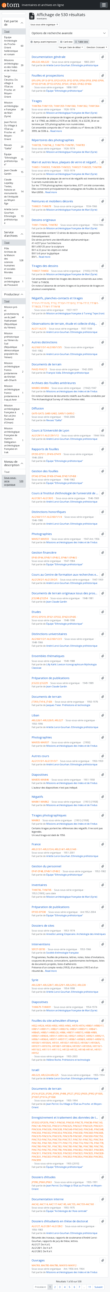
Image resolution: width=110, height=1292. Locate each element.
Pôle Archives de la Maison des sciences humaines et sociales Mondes (13, 260)
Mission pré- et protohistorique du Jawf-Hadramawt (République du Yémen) (13, 317)
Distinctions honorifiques (49, 512)
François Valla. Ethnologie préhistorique (67, 372)
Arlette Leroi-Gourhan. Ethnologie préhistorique (13, 216)
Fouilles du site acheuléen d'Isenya (55, 1020)
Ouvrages (38, 1260)
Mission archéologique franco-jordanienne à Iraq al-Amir (13, 392)
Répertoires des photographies (53, 140)
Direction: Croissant (96, 47)
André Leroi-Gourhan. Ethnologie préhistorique (71, 332)
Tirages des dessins (45, 266)
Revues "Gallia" (13, 146)
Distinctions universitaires (49, 634)
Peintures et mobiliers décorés (52, 201)
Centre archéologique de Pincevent (13, 282)
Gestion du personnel (46, 866)
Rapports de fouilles (45, 449)
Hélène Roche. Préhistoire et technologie (68, 1059)
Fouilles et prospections (48, 75)
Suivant (99, 1287)
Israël (35, 1070)
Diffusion (38, 408)
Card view (66, 41)
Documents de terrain (46, 364)
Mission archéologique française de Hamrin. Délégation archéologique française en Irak (13, 440)
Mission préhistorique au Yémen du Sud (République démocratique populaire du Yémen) (13, 345)
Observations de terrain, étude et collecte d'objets (65, 323)
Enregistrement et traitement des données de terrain (65, 1117)
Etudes (36, 612)
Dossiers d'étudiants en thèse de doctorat (60, 1221)
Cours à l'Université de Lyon (50, 430)
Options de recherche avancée (52, 33)
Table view (81, 41)
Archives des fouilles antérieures (54, 383)
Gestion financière (44, 552)
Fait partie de (11, 22)
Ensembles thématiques (48, 656)
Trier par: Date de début (69, 47)
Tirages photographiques (49, 815)
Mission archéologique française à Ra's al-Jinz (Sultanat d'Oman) (13, 414)
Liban (35, 715)
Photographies (42, 534)
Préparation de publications (50, 678)
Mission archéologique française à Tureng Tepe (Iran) (75, 313)
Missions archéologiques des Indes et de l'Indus (13, 65)
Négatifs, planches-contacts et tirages (57, 298)
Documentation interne (48, 1199)
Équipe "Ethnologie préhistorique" (13, 159)
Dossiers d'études (44, 1177)
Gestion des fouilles (45, 471)
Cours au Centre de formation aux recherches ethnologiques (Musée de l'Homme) (65, 574)
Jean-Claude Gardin (13, 172)
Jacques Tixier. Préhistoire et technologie (68, 705)
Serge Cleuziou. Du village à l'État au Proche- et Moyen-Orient (13, 86)
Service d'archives (11, 234)
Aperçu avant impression (44, 41)
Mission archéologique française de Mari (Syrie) (13, 109)
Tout (6, 31)
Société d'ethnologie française (62, 952)
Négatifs (37, 796)
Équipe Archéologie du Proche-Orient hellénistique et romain (13, 46)
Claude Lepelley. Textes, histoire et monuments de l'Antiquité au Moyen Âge (13, 191)
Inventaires (39, 885)
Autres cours (40, 756)
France (36, 844)
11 (89, 1287)
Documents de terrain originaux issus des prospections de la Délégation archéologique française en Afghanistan (65, 593)
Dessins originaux (44, 220)
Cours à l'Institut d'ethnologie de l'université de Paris (65, 493)
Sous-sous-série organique (13, 481)
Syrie (35, 980)
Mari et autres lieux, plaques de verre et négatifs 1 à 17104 (65, 162)
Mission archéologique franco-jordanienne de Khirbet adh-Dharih (13, 372)
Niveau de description (11, 463)
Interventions (41, 944)
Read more (56, 131)
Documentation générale (48, 57)
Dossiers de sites (43, 925)
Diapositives (40, 774)
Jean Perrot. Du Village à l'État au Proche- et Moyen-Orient (13, 131)
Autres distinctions (44, 342)
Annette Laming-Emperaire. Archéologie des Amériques (76, 934)
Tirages (37, 101)
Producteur (12, 294)
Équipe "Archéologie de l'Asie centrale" (66, 1211)
